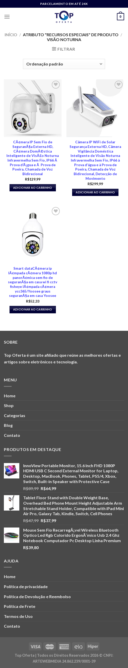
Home (9, 395)
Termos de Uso (18, 616)
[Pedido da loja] (64, 64)
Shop (9, 405)
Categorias (14, 415)
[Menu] (7, 16)
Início (11, 34)
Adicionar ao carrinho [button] (32, 187)
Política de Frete (19, 606)
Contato (12, 435)
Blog (8, 425)
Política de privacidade (26, 586)
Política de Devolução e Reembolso (37, 596)
